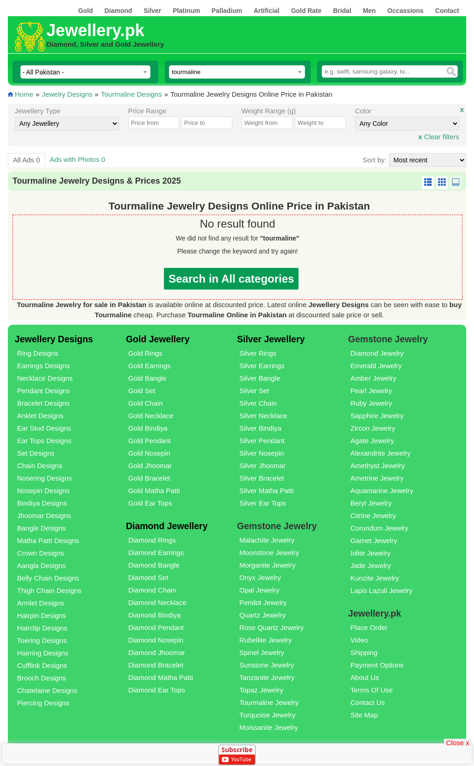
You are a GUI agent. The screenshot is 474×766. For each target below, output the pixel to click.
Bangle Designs (41, 528)
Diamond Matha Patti (160, 677)
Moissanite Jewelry (268, 727)
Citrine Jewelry (373, 515)
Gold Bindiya (148, 428)
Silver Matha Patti (266, 490)
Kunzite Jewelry (374, 578)
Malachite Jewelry (266, 540)
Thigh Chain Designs (49, 590)
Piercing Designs (43, 703)
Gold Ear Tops (150, 503)
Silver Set (254, 391)
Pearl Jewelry (371, 391)
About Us (364, 677)
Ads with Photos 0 (77, 159)
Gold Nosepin (149, 453)
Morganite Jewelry (267, 565)
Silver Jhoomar (262, 465)
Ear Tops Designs (44, 441)
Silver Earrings (262, 366)
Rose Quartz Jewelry (271, 627)
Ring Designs (37, 353)
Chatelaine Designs (47, 690)
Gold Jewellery (158, 339)
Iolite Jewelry (370, 553)
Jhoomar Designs (44, 515)
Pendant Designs (43, 391)
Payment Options (377, 665)
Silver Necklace (263, 416)
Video (359, 640)
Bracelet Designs (43, 403)
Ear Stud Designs (44, 428)
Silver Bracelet (261, 478)
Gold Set (141, 391)
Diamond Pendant (156, 627)
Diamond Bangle (154, 565)
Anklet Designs (40, 416)
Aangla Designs (41, 565)
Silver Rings (257, 353)
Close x (457, 742)
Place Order (368, 627)
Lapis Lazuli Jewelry (381, 590)
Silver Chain (258, 403)
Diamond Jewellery (167, 526)
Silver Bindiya (260, 428)
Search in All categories (231, 278)
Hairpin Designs (41, 615)
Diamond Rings (152, 540)
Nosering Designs (44, 478)
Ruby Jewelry (371, 403)
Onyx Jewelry (260, 577)
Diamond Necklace (157, 602)
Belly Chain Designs (48, 578)
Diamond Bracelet (155, 665)
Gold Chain (145, 403)
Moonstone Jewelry (269, 552)
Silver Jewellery (271, 339)
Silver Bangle (259, 378)
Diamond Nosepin (155, 640)
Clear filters (438, 137)
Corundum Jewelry (379, 528)
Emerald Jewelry (376, 366)
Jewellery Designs (54, 339)
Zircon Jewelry (372, 428)
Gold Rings (145, 353)
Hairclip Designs (42, 628)
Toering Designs (42, 640)
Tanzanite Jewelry (266, 677)
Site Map (364, 715)
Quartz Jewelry (262, 615)
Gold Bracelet (149, 478)
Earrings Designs (43, 366)
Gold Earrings (149, 366)
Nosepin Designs (43, 490)
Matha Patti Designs (48, 540)
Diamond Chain (152, 590)
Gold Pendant (149, 441)
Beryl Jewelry (371, 503)
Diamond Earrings (156, 552)
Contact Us (367, 702)
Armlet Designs (40, 603)
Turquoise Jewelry (267, 715)
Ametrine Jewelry (377, 478)
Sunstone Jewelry (266, 665)
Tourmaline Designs (131, 94)
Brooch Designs (41, 678)
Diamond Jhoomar (156, 652)
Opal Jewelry (259, 590)
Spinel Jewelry (261, 652)
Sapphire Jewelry (377, 416)
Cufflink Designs (42, 665)
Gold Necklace (151, 416)
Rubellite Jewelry (265, 640)
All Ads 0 (26, 160)
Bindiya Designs (42, 503)
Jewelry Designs (67, 94)
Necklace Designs (45, 378)
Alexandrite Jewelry (380, 453)
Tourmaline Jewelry (269, 702)
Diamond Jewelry (377, 353)
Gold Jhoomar (150, 465)
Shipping (363, 652)
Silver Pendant (262, 441)
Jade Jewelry (370, 565)
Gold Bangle (147, 378)
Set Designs (36, 453)
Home (24, 94)
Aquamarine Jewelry (381, 490)
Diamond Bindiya (154, 615)
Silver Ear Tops (262, 503)
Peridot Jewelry (263, 602)
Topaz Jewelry (261, 690)
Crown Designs (40, 553)
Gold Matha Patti (154, 490)
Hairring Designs (43, 653)
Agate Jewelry (372, 441)
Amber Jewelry (373, 378)
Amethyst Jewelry (377, 465)
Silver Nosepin (261, 453)
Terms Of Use (371, 690)
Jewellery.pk (95, 30)
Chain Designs (39, 465)
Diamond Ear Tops (156, 690)
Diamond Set (148, 577)
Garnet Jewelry (373, 540)
